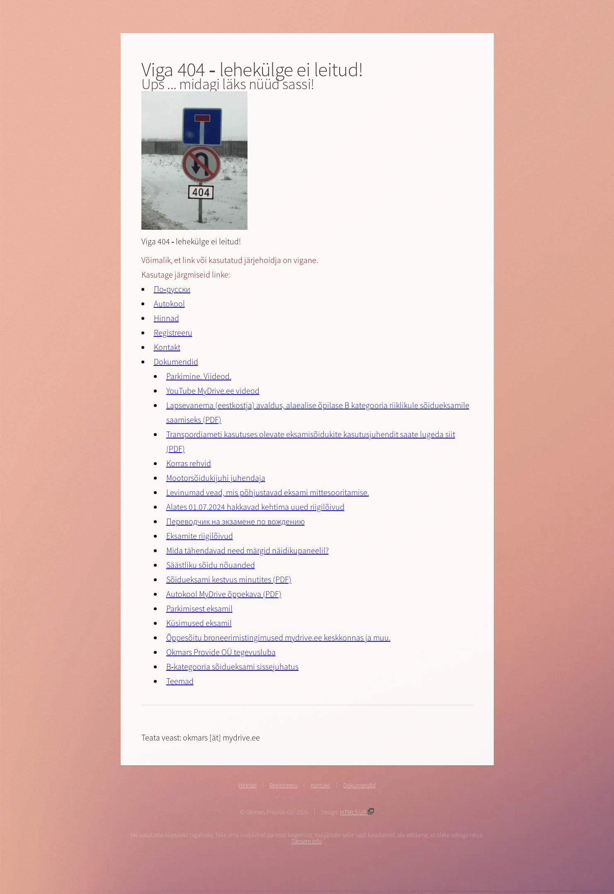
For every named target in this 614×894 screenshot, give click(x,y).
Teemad (180, 681)
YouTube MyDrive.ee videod (213, 390)
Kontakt (167, 347)
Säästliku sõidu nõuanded (210, 565)
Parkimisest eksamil (199, 608)
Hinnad (166, 318)
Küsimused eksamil (199, 623)
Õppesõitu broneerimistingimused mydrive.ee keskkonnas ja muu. (278, 637)
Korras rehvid (188, 463)
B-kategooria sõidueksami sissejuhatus (232, 666)
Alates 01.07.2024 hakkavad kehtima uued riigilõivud (255, 507)
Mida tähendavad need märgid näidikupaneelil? (247, 550)
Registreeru (173, 332)
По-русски (172, 289)
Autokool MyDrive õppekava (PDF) (224, 594)
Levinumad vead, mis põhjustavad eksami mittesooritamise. (267, 492)
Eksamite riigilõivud (199, 536)
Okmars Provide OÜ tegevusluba (221, 652)
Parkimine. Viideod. (198, 376)
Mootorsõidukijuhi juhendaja (215, 478)
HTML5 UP (357, 812)
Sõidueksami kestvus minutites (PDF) (228, 579)
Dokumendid (176, 361)
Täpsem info (306, 841)
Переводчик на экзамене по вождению (235, 521)
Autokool (169, 303)
